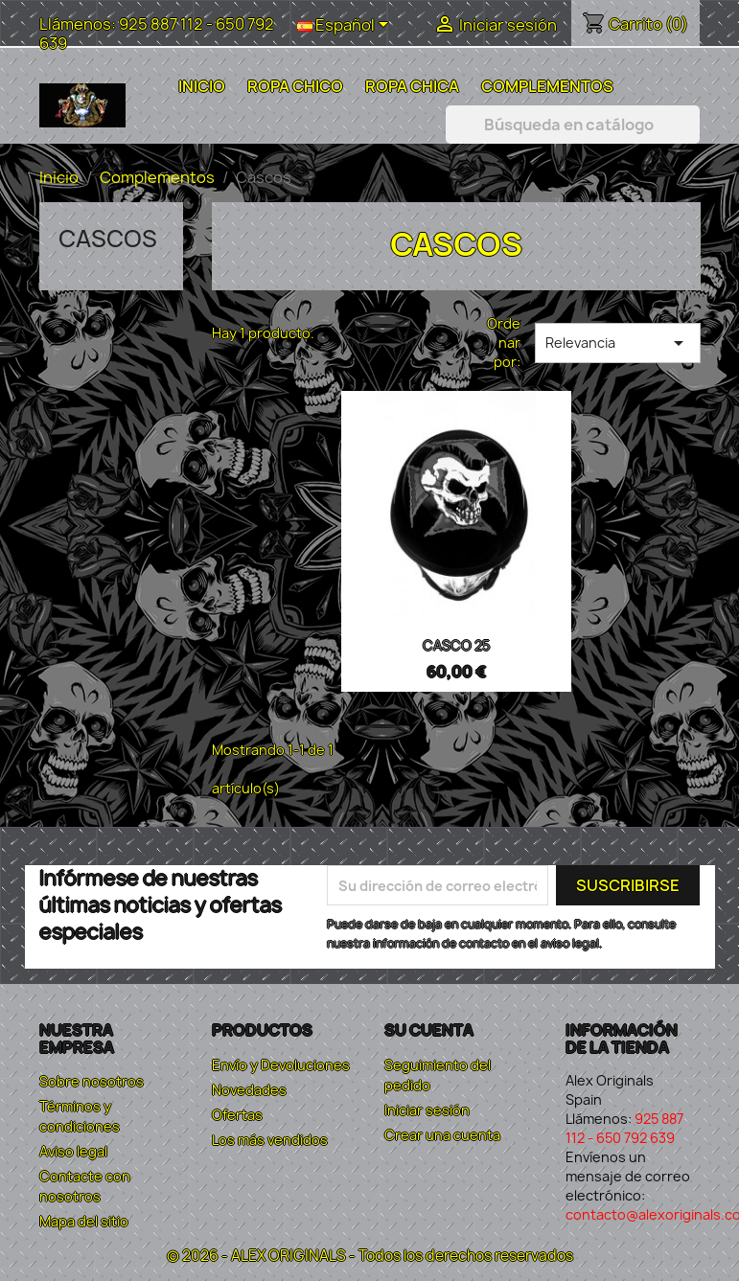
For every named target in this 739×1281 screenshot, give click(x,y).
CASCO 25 (456, 645)
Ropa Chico (295, 86)
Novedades (249, 1090)
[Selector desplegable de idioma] (346, 25)
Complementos (547, 86)
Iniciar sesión (427, 1110)
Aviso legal (73, 1151)
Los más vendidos (270, 1140)
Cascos (107, 238)
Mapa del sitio (83, 1221)
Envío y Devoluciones (281, 1065)
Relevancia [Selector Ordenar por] (617, 343)
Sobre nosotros (91, 1081)
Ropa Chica (412, 86)
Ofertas (237, 1115)
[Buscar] (573, 124)
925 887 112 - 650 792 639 (156, 33)
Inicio (201, 86)
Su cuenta (428, 1030)
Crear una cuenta (442, 1135)
